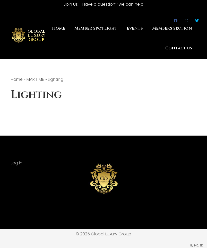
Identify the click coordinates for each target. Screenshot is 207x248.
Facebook (176, 20)
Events (135, 28)
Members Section (172, 28)
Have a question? (112, 4)
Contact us (178, 48)
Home (58, 28)
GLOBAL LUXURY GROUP (37, 35)
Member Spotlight (95, 28)
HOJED (198, 245)
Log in (16, 163)
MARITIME (35, 79)
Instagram (186, 20)
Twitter (197, 20)
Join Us (71, 4)
